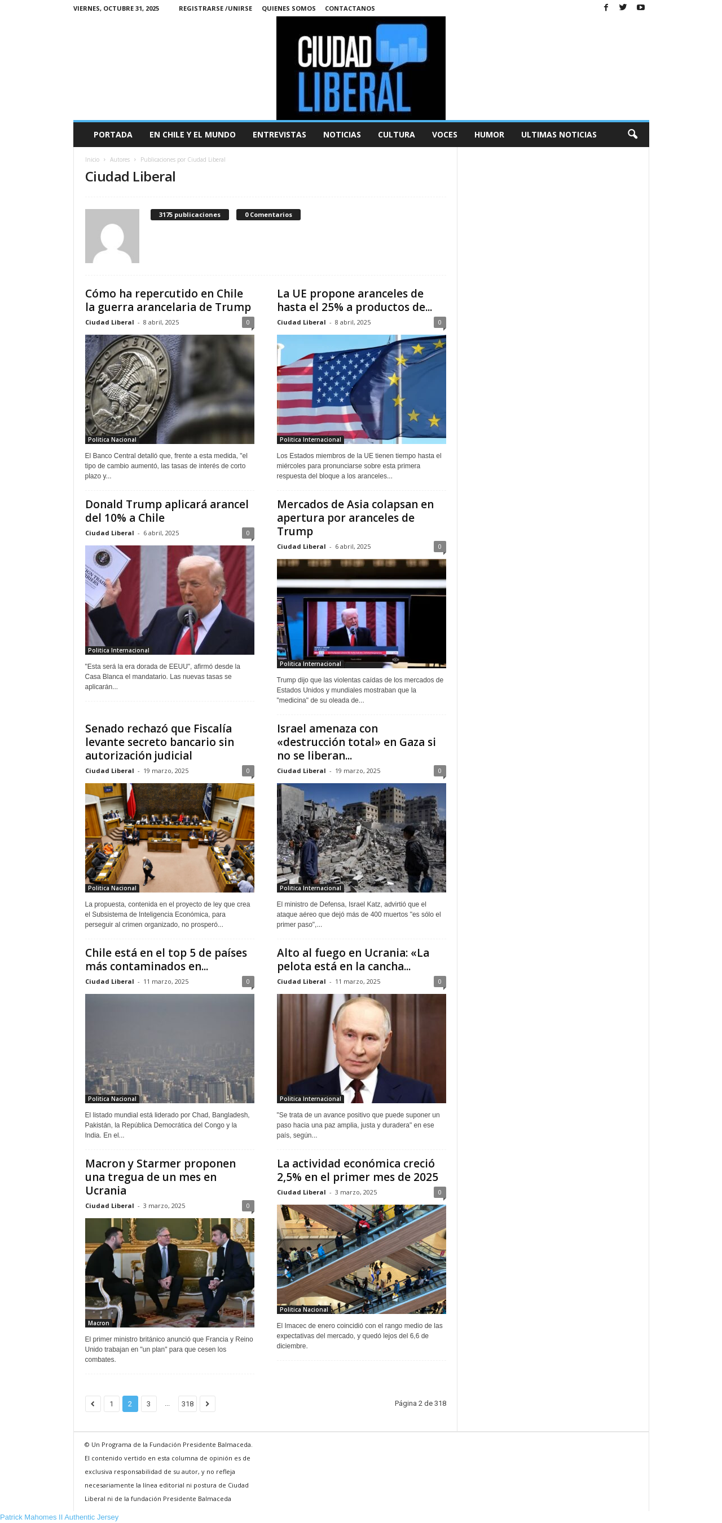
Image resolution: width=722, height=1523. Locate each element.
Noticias (342, 134)
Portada (113, 134)
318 (187, 1404)
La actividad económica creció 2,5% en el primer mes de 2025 (357, 1170)
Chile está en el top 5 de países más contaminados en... (166, 959)
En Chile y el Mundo (192, 134)
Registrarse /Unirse (215, 8)
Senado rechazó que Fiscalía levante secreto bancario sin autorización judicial (159, 742)
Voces (444, 134)
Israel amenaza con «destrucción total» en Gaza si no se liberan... (356, 742)
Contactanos (350, 8)
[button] (632, 134)
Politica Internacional (310, 439)
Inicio (92, 159)
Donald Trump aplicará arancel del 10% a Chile (167, 511)
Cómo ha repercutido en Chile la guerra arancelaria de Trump (168, 300)
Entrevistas (279, 134)
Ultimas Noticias (559, 134)
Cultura (396, 134)
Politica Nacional (112, 439)
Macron (98, 1323)
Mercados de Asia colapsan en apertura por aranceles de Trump (355, 518)
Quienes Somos (289, 8)
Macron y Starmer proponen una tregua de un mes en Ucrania (160, 1177)
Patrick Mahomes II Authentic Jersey (59, 1517)
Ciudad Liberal (109, 322)
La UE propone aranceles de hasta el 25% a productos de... (354, 300)
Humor (489, 134)
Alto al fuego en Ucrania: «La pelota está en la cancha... (353, 959)
